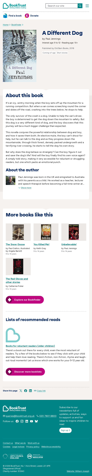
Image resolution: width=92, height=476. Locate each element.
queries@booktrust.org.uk (20, 416)
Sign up (66, 430)
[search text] (62, 5)
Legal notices (18, 446)
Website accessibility (51, 446)
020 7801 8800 (48, 416)
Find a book (15, 15)
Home (6, 24)
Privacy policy (32, 446)
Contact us (8, 442)
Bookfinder (16, 24)
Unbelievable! (69, 244)
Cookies (6, 446)
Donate (34, 15)
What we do (20, 442)
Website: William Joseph (78, 471)
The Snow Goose (15, 244)
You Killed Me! (41, 244)
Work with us (33, 442)
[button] (20, 390)
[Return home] (14, 6)
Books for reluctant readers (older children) (30, 345)
